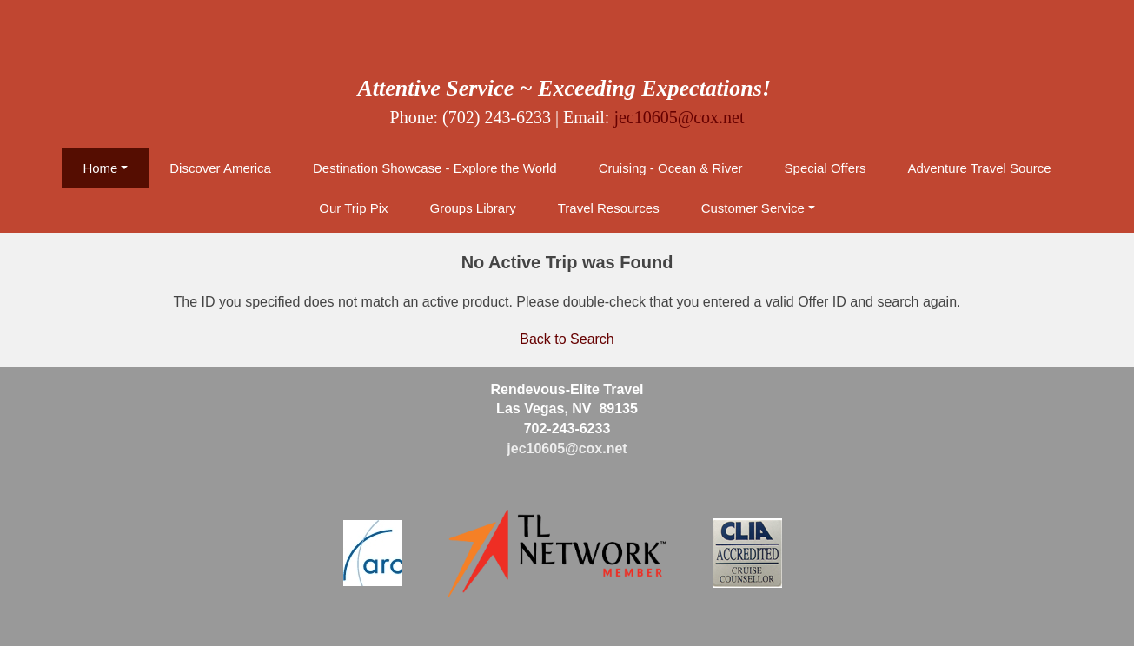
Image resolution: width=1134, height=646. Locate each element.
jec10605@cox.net (678, 117)
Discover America (220, 168)
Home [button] (100, 168)
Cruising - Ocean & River (671, 168)
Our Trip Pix (353, 208)
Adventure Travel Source (979, 168)
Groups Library (472, 208)
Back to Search (567, 339)
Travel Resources (609, 208)
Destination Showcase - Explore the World (435, 168)
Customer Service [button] (753, 208)
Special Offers (825, 168)
